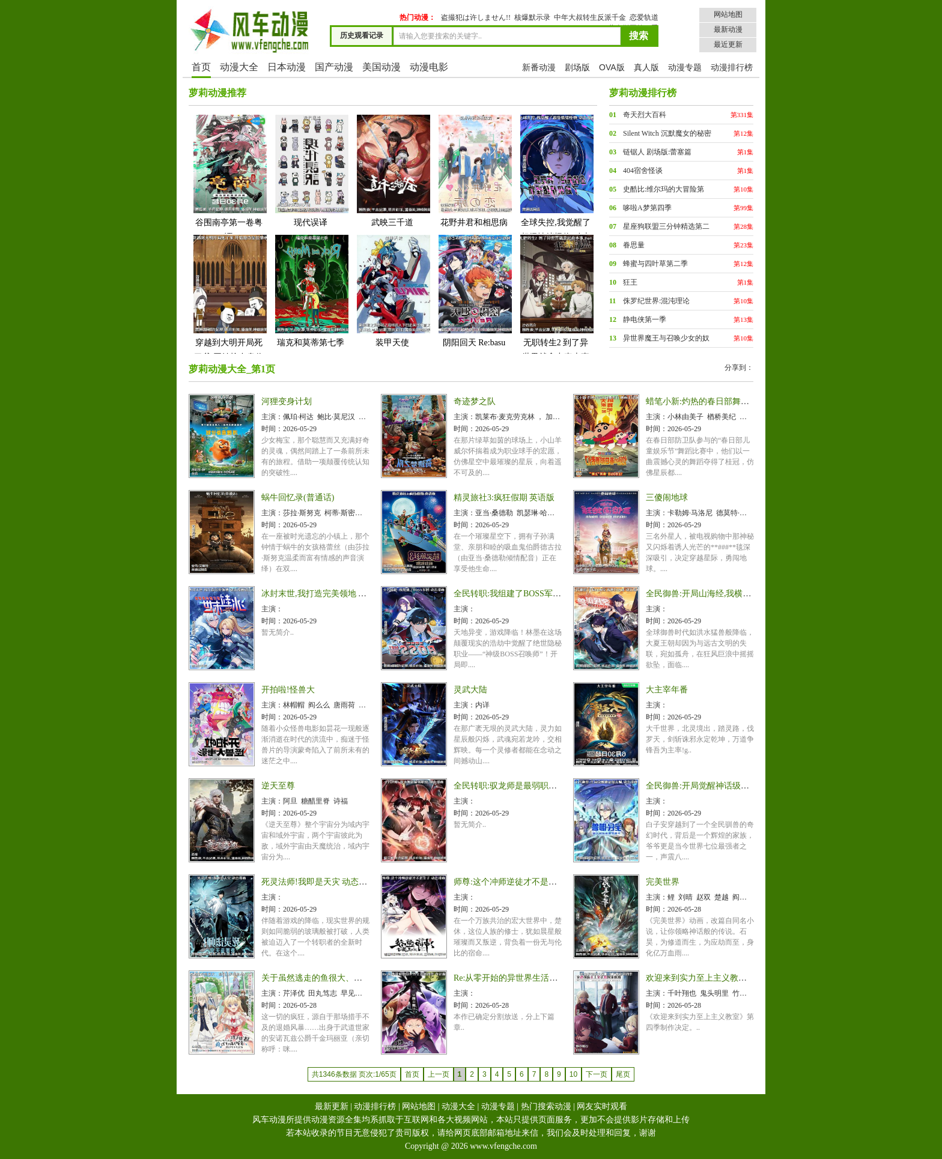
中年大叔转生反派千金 (590, 17)
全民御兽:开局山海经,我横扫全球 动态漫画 (725, 593)
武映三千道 (392, 170)
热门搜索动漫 (546, 1106)
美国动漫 (381, 67)
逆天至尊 (278, 785)
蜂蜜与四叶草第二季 (655, 263)
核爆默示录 (532, 17)
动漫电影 (429, 67)
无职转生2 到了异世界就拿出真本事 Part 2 (555, 305)
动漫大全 (239, 67)
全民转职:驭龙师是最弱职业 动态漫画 (523, 785)
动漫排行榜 (732, 67)
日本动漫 (286, 67)
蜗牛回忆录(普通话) (297, 497)
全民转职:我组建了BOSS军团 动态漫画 (525, 593)
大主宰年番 (667, 689)
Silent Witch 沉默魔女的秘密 (667, 133)
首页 (201, 67)
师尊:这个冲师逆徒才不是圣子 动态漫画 (527, 881)
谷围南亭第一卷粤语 (229, 177)
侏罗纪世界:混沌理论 (656, 301)
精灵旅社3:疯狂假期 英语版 (504, 497)
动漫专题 (685, 67)
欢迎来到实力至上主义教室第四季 (709, 977)
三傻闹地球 (667, 497)
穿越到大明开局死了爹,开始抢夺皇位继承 (229, 305)
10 (573, 1074)
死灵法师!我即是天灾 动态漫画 (318, 881)
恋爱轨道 (644, 17)
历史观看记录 (361, 35)
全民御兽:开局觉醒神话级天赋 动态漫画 (719, 785)
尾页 (623, 1074)
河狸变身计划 (286, 401)
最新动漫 (728, 29)
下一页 (596, 1074)
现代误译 (310, 170)
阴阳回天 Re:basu (474, 290)
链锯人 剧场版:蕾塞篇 (657, 152)
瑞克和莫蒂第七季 (310, 290)
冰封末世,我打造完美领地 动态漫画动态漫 (339, 593)
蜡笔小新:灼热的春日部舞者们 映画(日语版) (726, 401)
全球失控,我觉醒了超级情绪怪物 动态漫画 (555, 184)
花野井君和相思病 (474, 170)
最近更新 (728, 44)
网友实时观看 (602, 1106)
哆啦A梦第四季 (647, 208)
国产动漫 (334, 67)
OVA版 (612, 67)
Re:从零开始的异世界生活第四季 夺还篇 (528, 977)
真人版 (646, 67)
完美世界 (662, 881)
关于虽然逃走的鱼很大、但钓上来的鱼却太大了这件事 (362, 977)
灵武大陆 (470, 689)
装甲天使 (392, 290)
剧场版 (577, 67)
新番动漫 (539, 67)
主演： (272, 417)
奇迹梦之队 (475, 401)
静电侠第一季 (644, 319)
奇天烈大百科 (644, 114)
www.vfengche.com (503, 1146)
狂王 (630, 282)
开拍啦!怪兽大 (288, 689)
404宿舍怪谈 (643, 170)
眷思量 (634, 245)
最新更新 (331, 1106)
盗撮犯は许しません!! (476, 17)
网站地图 (728, 14)
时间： (272, 429)
